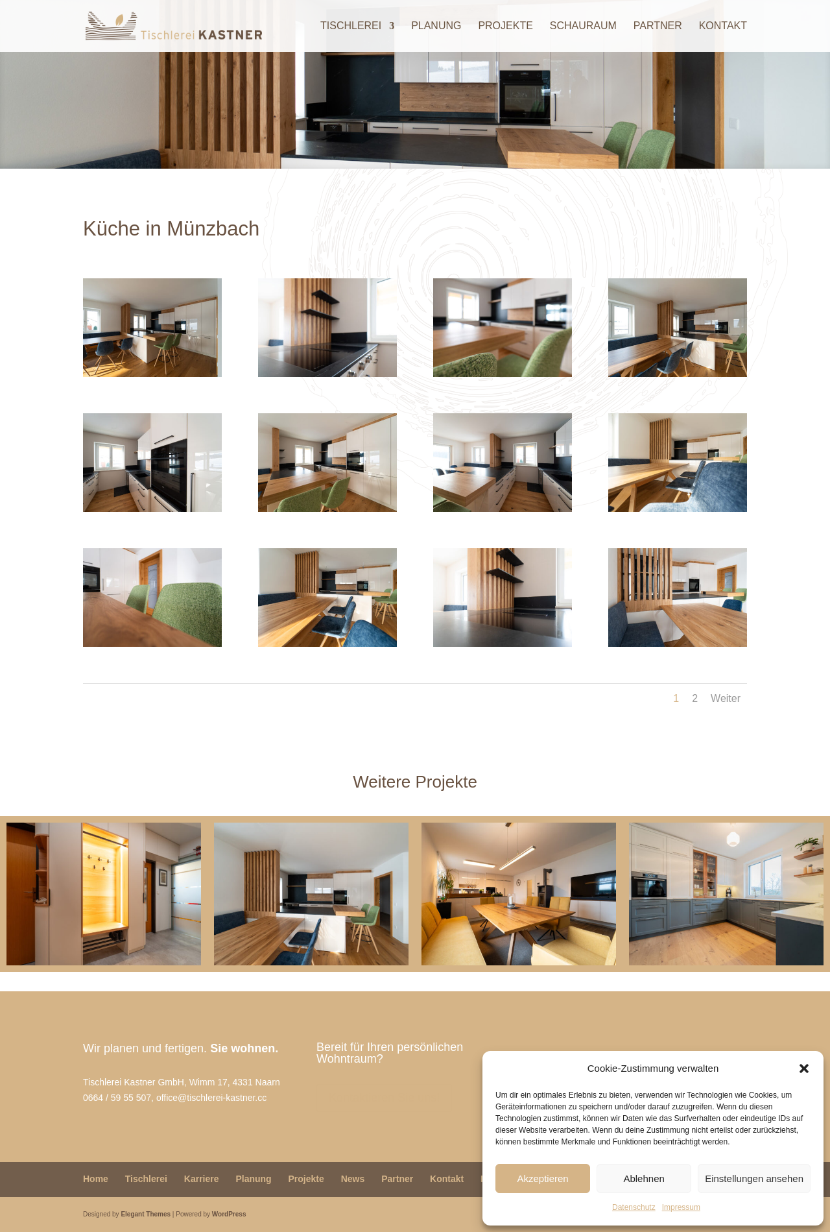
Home (95, 1179)
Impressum (681, 1207)
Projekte (505, 26)
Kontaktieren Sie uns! (384, 1097)
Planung (436, 26)
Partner (658, 26)
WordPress (229, 1214)
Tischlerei (350, 26)
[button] (804, 1068)
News (353, 1179)
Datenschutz (634, 1207)
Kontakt (723, 26)
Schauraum (583, 26)
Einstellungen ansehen (754, 1178)
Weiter (726, 698)
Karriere (201, 1179)
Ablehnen (643, 1178)
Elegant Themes (146, 1214)
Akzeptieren (542, 1178)
